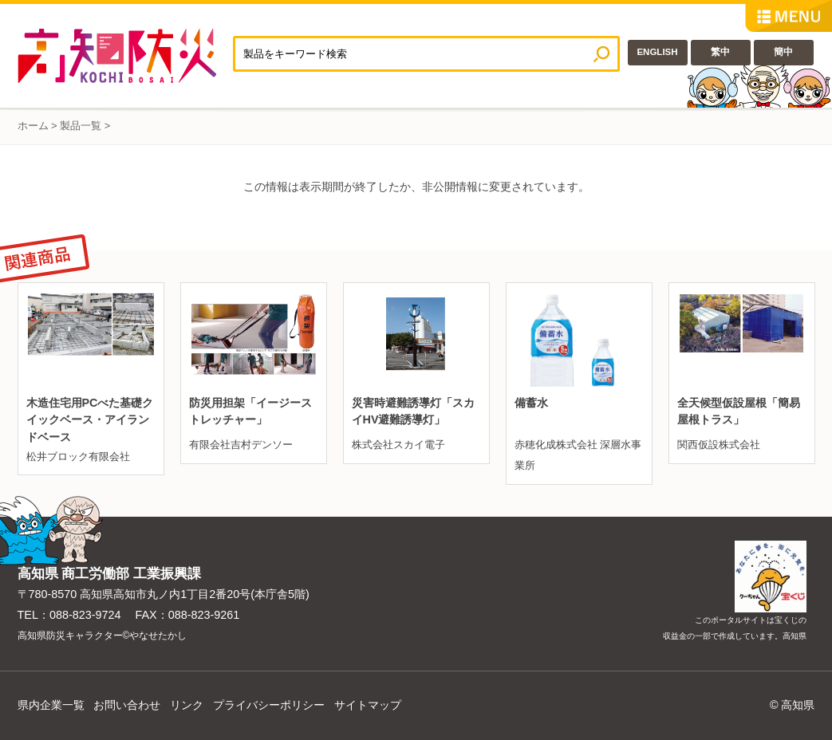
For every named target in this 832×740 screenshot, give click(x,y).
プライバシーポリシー (269, 705)
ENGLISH (657, 52)
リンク (186, 705)
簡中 (783, 52)
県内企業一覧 (51, 705)
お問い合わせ (126, 705)
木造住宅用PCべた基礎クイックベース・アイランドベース (90, 419)
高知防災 (125, 56)
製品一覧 (80, 126)
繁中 (720, 52)
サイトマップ (367, 705)
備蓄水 (531, 402)
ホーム (33, 126)
